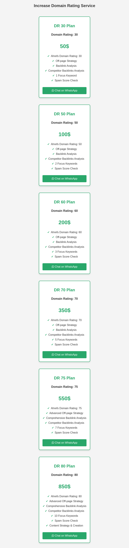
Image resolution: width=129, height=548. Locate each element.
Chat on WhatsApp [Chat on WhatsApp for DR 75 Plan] (64, 442)
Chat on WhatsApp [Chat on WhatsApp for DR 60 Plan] (64, 266)
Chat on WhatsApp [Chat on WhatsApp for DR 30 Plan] (64, 90)
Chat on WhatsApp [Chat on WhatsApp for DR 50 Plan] (64, 178)
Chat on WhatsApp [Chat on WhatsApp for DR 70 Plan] (64, 354)
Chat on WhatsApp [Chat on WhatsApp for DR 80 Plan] (64, 535)
